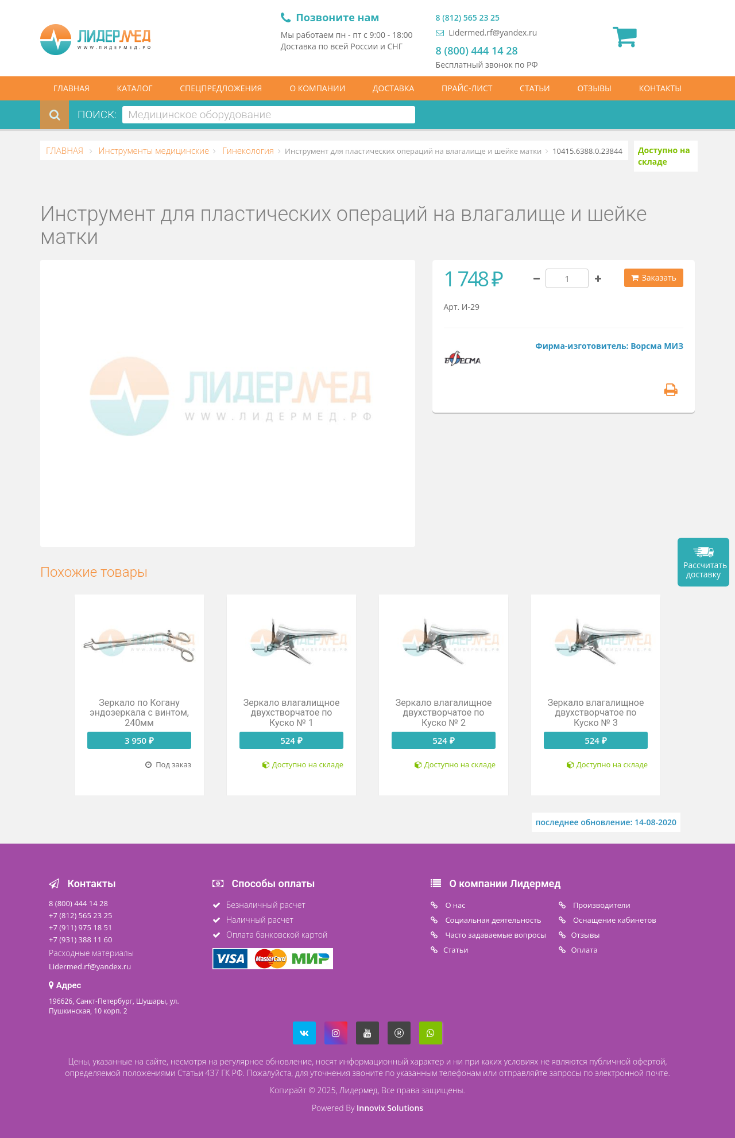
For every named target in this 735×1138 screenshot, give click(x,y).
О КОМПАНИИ (317, 88)
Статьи (456, 950)
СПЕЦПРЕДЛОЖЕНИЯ (221, 88)
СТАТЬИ (535, 88)
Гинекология (247, 150)
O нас (454, 905)
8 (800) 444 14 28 (477, 50)
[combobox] (268, 114)
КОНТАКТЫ (660, 88)
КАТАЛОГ (135, 88)
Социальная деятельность (492, 920)
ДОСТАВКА (393, 88)
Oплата (584, 950)
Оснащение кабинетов (613, 920)
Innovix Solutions (390, 1107)
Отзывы (585, 935)
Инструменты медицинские (152, 150)
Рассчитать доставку (705, 570)
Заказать (653, 277)
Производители (600, 905)
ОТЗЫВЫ (594, 88)
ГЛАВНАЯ (71, 88)
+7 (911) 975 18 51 (80, 927)
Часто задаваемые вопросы (494, 935)
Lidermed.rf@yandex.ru (486, 32)
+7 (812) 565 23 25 (80, 915)
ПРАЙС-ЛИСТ (467, 88)
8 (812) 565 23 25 (468, 17)
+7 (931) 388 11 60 (80, 939)
